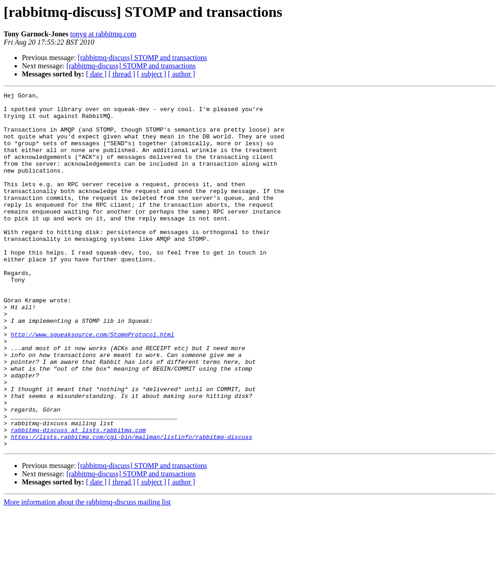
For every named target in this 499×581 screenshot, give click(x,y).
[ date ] (96, 74)
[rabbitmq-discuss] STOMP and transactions (142, 57)
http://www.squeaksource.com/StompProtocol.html (92, 383)
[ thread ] (121, 74)
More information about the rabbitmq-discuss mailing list (87, 573)
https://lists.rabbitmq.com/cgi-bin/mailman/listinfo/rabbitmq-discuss (131, 506)
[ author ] (181, 74)
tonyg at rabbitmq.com (103, 34)
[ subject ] (151, 74)
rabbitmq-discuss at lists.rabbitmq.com (78, 498)
